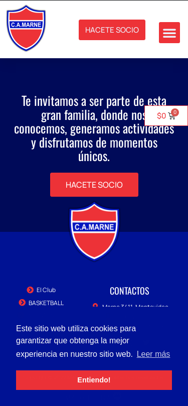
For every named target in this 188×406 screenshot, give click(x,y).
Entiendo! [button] (93, 380)
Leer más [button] (153, 354)
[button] (169, 32)
